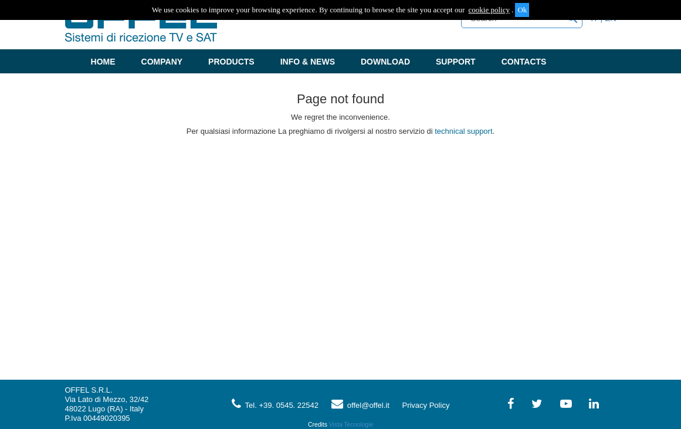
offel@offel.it (360, 405)
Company (162, 61)
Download (385, 61)
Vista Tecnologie (351, 424)
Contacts (524, 61)
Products (231, 61)
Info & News (307, 61)
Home (103, 61)
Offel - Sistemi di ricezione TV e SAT (141, 26)
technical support (463, 131)
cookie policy (489, 9)
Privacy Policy (425, 405)
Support (456, 61)
